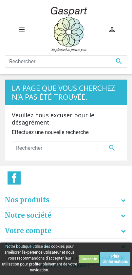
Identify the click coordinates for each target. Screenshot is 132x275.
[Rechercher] (66, 61)
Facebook (14, 178)
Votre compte (28, 230)
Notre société (28, 215)
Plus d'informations (115, 259)
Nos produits (27, 200)
